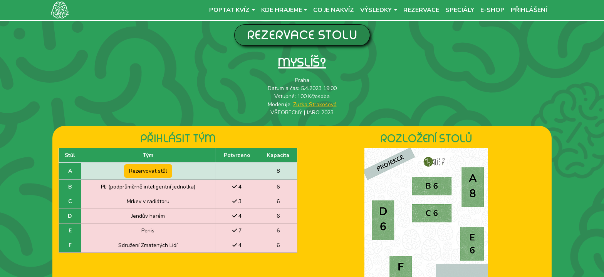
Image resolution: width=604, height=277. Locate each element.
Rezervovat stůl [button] (148, 171)
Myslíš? (302, 62)
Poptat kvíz (229, 10)
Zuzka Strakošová (315, 104)
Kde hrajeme (281, 10)
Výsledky (376, 10)
